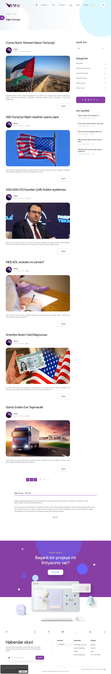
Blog (71, 5)
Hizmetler (44, 5)
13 (40, 479)
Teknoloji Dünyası (82, 73)
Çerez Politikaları (88, 648)
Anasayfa (9, 14)
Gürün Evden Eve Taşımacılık (24, 407)
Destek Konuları (81, 78)
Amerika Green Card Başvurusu (26, 335)
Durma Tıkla (55, 572)
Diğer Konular (80, 83)
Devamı (63, 106)
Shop (53, 5)
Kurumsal (61, 5)
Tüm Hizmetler (105, 655)
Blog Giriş (79, 63)
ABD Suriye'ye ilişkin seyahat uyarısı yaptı (32, 117)
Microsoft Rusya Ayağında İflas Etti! (90, 132)
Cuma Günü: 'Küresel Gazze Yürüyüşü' (30, 43)
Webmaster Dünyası (83, 68)
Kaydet (30, 658)
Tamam (23, 672)
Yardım (78, 5)
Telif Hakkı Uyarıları (89, 645)
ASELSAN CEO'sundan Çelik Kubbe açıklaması (36, 189)
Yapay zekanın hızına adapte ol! (88, 115)
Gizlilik (85, 651)
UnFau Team (80, 88)
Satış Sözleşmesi (88, 655)
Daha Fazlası (13, 669)
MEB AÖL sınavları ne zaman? (25, 262)
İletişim (86, 5)
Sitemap (67, 672)
